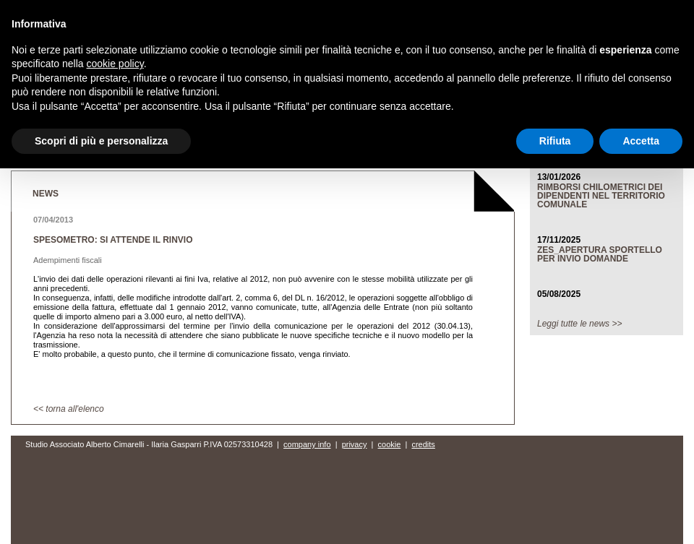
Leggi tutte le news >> (579, 324)
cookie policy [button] (115, 63)
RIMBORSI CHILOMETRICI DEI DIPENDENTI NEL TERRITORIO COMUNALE (601, 196)
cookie (389, 444)
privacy (354, 444)
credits (422, 444)
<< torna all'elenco (68, 409)
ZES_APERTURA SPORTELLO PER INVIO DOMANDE (599, 254)
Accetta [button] (640, 141)
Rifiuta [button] (555, 141)
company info (306, 444)
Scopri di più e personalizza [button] (101, 141)
